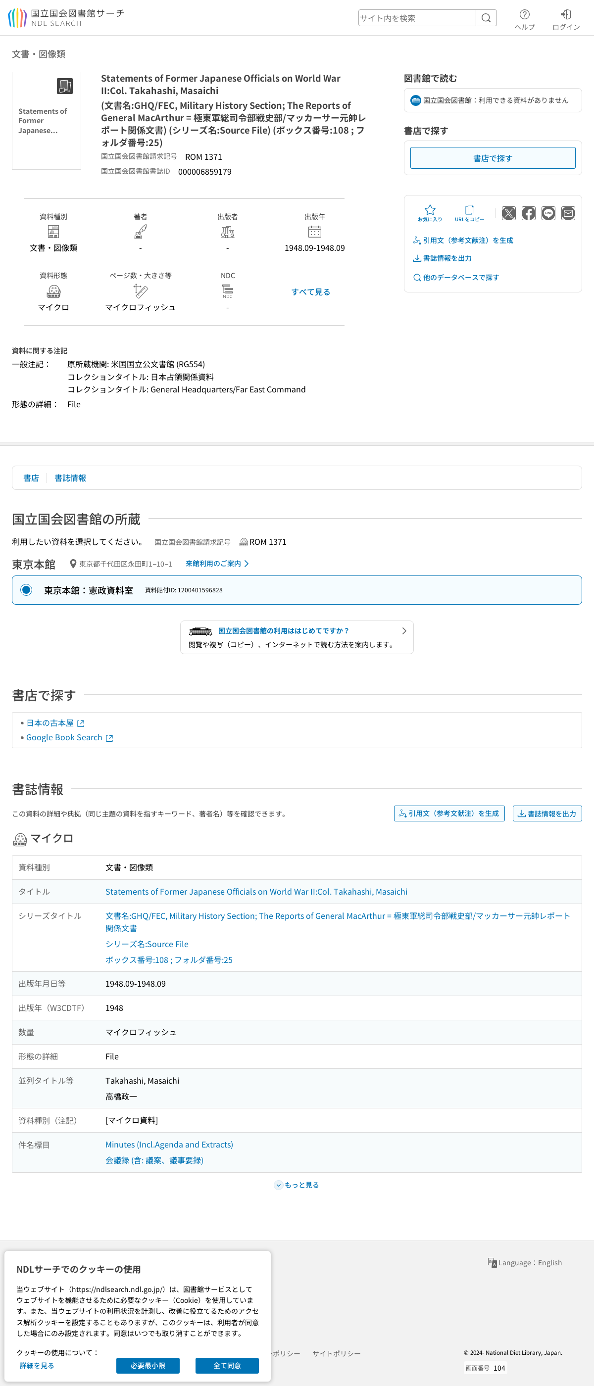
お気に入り (430, 213)
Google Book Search (70, 737)
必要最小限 (148, 1365)
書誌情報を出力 (442, 258)
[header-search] (427, 17)
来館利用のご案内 (219, 564)
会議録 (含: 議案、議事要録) (154, 1160)
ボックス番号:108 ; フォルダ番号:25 (169, 959)
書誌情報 (70, 477)
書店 (31, 477)
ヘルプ (524, 18)
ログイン (566, 18)
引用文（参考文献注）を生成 (462, 240)
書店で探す (493, 158)
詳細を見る (37, 1365)
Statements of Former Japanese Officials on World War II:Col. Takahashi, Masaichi (256, 891)
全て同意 (227, 1365)
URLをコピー (470, 213)
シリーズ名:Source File (147, 944)
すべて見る (311, 291)
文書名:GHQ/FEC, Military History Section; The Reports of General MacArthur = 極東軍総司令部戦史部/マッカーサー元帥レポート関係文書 (338, 921)
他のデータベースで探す (455, 277)
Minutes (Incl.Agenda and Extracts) (169, 1144)
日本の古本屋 (56, 722)
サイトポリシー (336, 1353)
